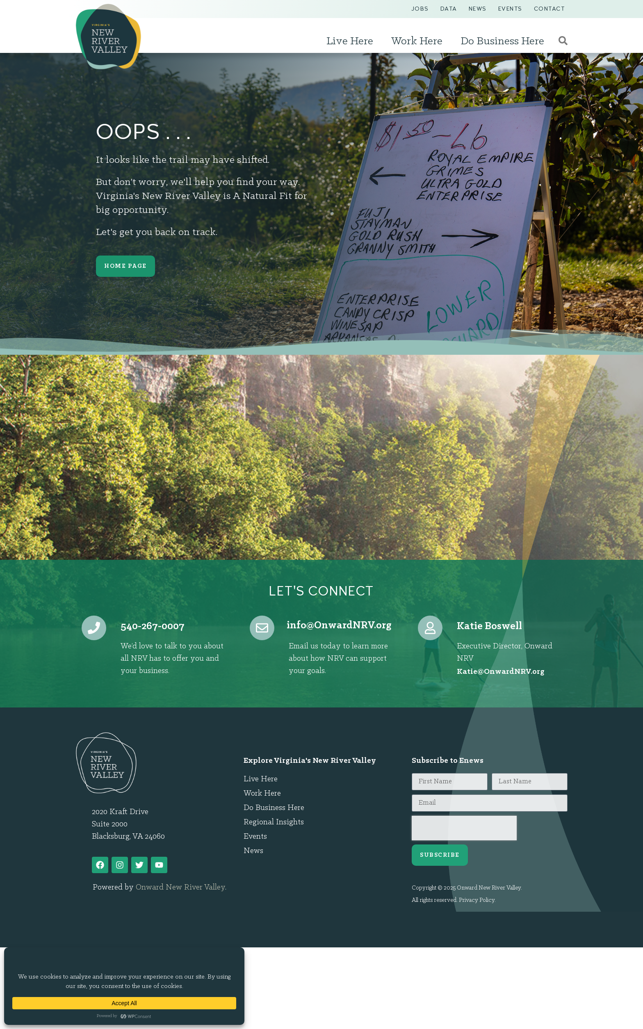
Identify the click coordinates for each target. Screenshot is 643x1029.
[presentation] (464, 828)
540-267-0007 (153, 626)
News (478, 8)
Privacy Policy (477, 900)
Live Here (351, 41)
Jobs (420, 8)
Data (448, 8)
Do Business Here (504, 41)
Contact (549, 8)
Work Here (419, 41)
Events (510, 8)
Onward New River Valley (180, 887)
